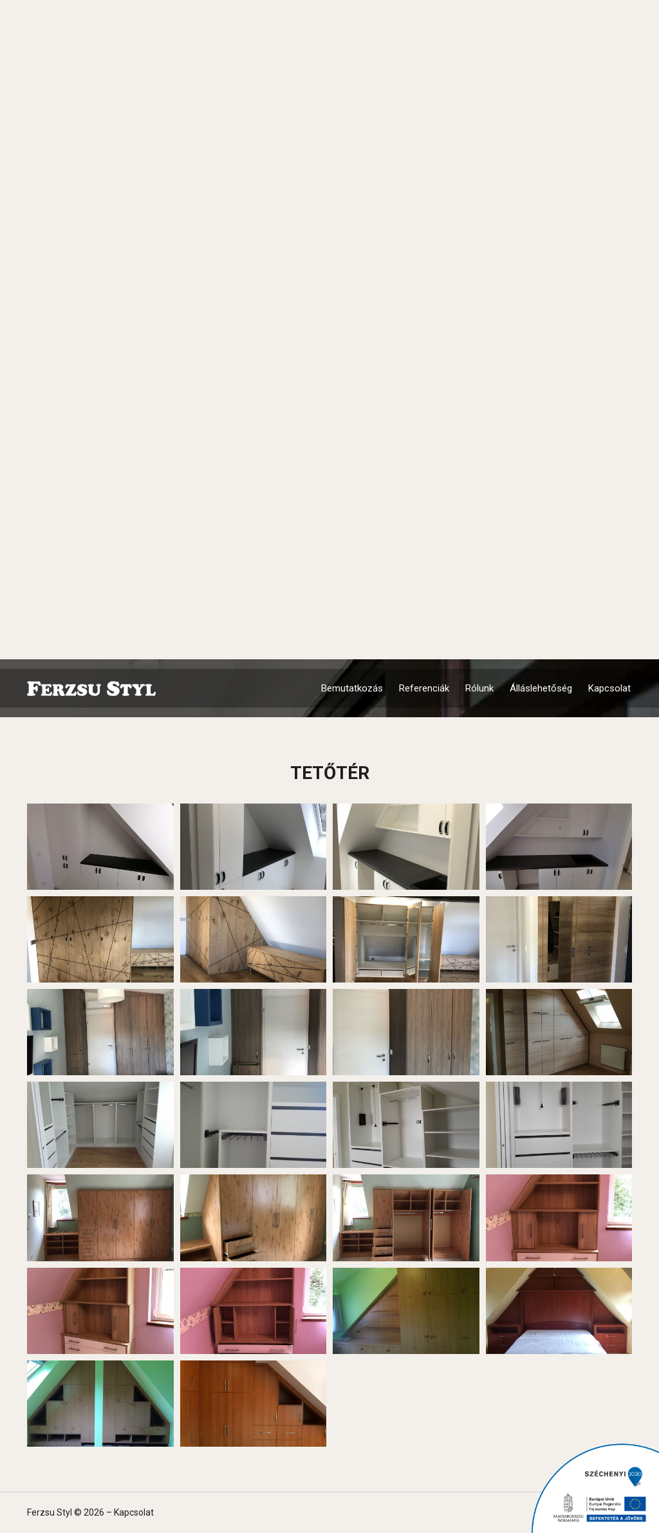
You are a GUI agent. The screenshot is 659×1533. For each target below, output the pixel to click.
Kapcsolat (609, 688)
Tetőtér (329, 773)
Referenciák (424, 688)
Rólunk (479, 688)
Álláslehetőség (541, 688)
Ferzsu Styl (91, 688)
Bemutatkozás (352, 688)
